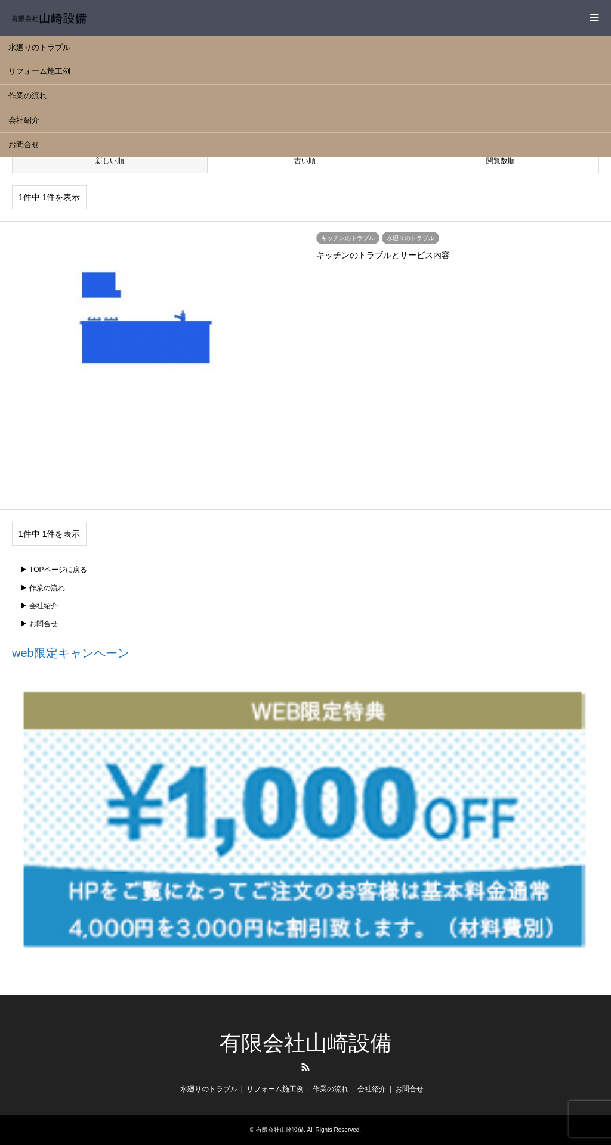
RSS (305, 1067)
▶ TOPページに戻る (53, 569)
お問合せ (23, 144)
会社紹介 (23, 120)
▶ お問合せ (39, 624)
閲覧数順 (500, 161)
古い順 (305, 161)
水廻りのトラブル (39, 47)
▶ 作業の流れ (42, 588)
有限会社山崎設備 (305, 1043)
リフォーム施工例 (39, 71)
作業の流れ (27, 95)
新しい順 (109, 161)
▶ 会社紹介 (39, 606)
